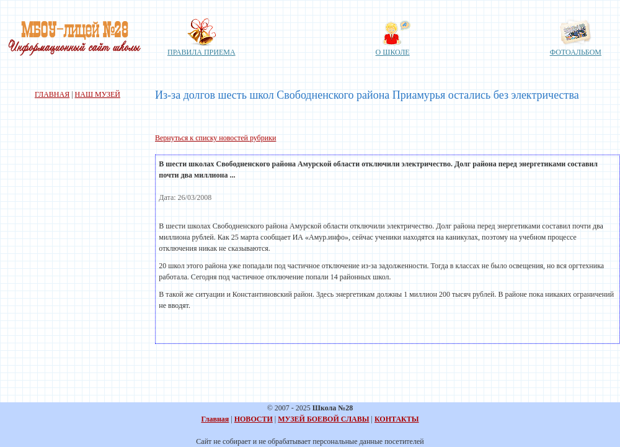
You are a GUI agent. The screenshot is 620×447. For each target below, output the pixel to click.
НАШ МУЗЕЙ (97, 94)
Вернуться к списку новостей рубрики (215, 137)
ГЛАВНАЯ (52, 94)
